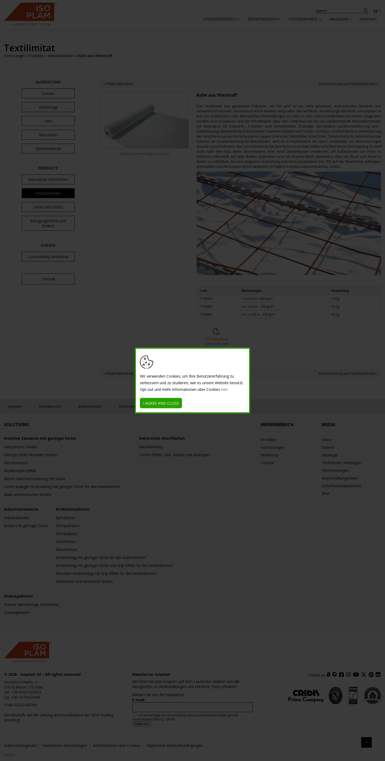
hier (224, 389)
